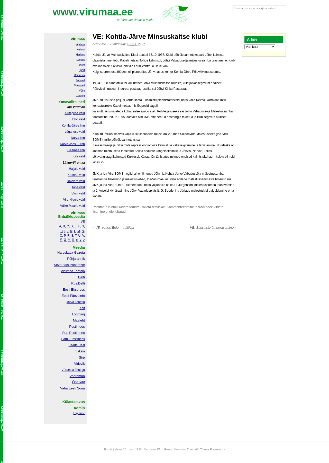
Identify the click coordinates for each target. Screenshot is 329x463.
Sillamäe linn (76, 150)
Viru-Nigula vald (74, 199)
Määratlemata (129, 207)
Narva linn (78, 138)
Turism (81, 65)
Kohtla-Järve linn (73, 125)
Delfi (81, 277)
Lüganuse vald (75, 131)
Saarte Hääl (77, 345)
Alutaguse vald (75, 113)
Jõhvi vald (78, 119)
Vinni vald (78, 193)
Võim (82, 90)
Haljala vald (77, 169)
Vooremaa (77, 376)
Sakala (80, 351)
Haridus (80, 54)
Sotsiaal (80, 80)
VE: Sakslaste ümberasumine (213, 227)
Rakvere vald (76, 181)
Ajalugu (80, 44)
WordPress (164, 449)
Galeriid (80, 95)
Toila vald (78, 156)
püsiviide (158, 207)
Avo (105, 44)
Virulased (79, 85)
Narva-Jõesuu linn (72, 144)
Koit (82, 308)
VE (83, 222)
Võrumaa (67, 370)
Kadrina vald (76, 175)
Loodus (80, 59)
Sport (82, 70)
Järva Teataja (76, 302)
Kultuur (81, 49)
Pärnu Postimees (73, 339)
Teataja (79, 370)
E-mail (108, 449)
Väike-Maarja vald (72, 206)
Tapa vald (78, 187)
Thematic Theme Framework (206, 449)
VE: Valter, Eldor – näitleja (113, 227)
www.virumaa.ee (93, 11)
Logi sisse (79, 413)
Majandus (79, 75)
